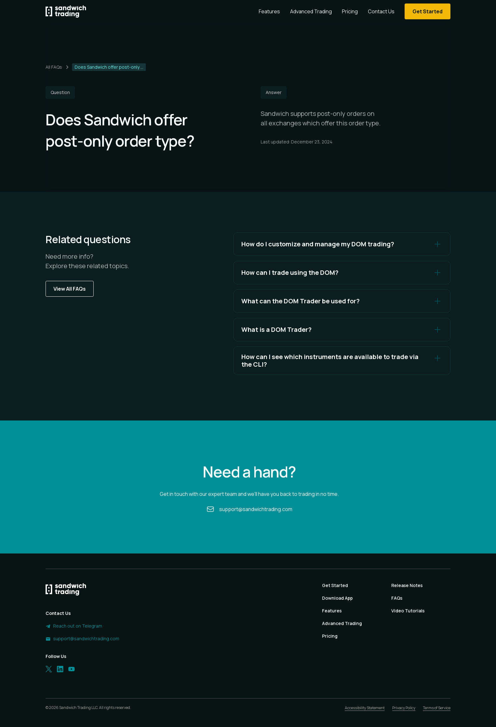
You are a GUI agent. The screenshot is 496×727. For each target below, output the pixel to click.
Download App (337, 598)
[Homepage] (66, 11)
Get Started (335, 585)
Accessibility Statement (365, 708)
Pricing (350, 11)
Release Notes (407, 585)
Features (269, 11)
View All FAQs (69, 288)
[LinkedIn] (60, 669)
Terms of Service (436, 708)
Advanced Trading (311, 11)
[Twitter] (49, 669)
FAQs (396, 598)
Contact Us (381, 11)
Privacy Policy (403, 708)
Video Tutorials (408, 611)
